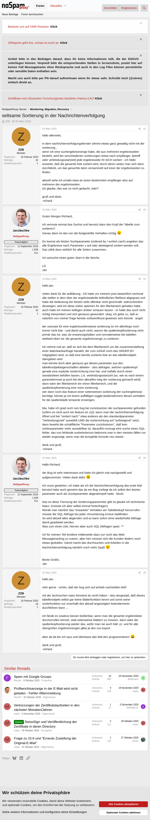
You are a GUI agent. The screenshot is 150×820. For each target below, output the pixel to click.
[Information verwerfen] (140, 24)
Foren (40, 5)
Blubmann (133, 679)
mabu (135, 691)
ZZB (7, 121)
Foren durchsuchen (32, 14)
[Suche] (144, 7)
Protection (46, 680)
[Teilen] (139, 129)
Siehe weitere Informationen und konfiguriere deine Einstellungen (44, 812)
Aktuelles (56, 5)
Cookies (42, 800)
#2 (144, 209)
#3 (144, 279)
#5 (144, 572)
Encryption (46, 730)
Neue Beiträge (10, 14)
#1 (144, 128)
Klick (53, 26)
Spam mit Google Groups (32, 677)
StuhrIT (17, 697)
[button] (65, 5)
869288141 (132, 707)
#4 (144, 458)
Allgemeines (49, 697)
